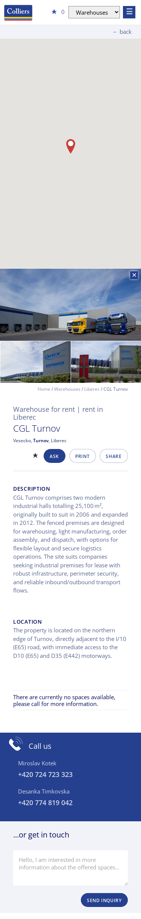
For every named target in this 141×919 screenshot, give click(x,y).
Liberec (92, 389)
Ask (54, 456)
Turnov (41, 440)
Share (113, 456)
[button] (70, 146)
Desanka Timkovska (44, 791)
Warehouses (67, 389)
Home (44, 389)
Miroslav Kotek (37, 763)
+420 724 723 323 (45, 774)
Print (82, 456)
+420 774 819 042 (45, 802)
